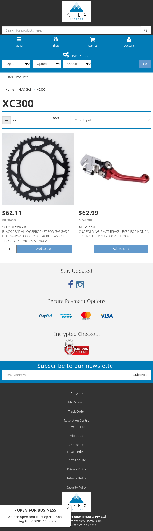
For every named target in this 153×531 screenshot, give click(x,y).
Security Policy (76, 487)
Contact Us (76, 445)
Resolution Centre (76, 420)
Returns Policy (76, 478)
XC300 (41, 89)
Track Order (76, 411)
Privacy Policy (76, 469)
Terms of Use (76, 460)
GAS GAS (25, 89)
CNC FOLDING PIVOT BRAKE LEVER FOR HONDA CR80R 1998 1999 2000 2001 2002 (114, 233)
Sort (56, 118)
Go (145, 64)
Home (9, 89)
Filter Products (17, 77)
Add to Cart (44, 248)
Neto (93, 524)
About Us (76, 436)
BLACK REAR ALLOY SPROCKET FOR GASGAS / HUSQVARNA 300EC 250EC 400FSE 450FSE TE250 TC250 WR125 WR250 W (35, 236)
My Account (76, 402)
